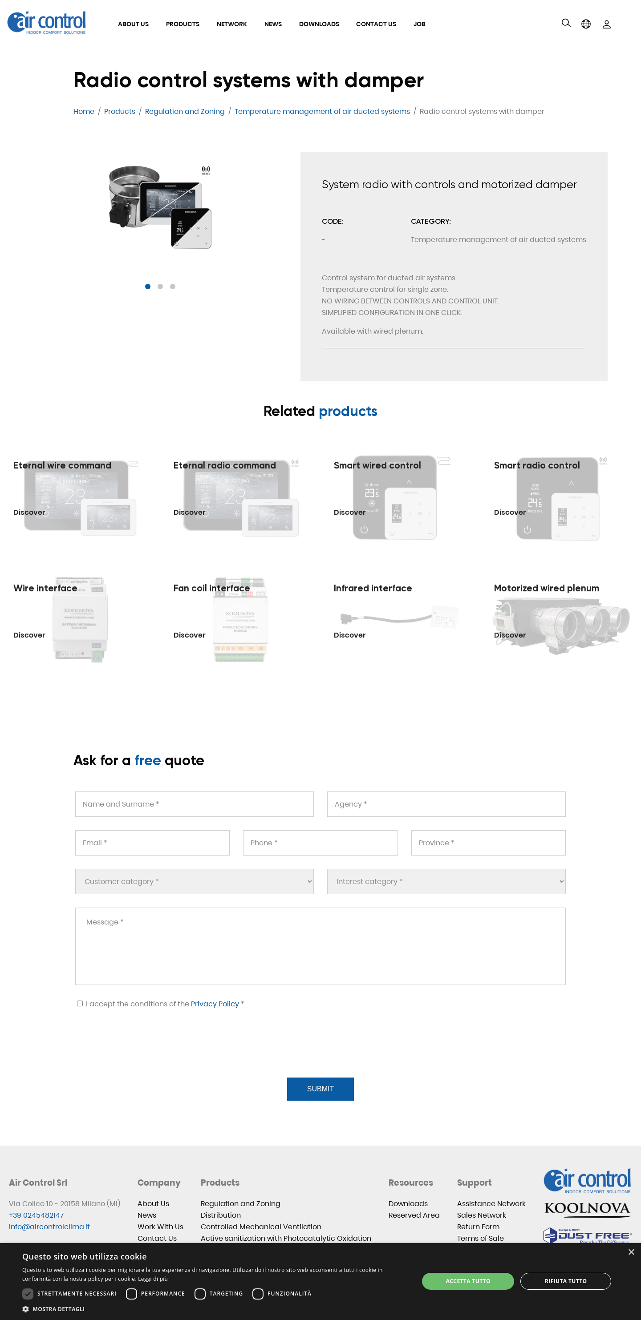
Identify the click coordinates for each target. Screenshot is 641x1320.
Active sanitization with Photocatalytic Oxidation (286, 1238)
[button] (147, 286)
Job (420, 24)
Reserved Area (414, 1215)
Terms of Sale (480, 1238)
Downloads (319, 24)
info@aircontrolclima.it (49, 1227)
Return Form (478, 1227)
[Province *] (488, 843)
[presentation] (142, 1054)
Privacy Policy (215, 1004)
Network (232, 24)
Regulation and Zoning (240, 1204)
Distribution (221, 1215)
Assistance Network (491, 1204)
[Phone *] (320, 843)
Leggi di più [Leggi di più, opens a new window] (153, 1279)
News (273, 24)
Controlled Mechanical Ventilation (261, 1227)
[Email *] (152, 843)
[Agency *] (446, 804)
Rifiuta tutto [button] (566, 1281)
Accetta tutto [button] (468, 1281)
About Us (133, 24)
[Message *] (320, 946)
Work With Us (160, 1227)
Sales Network (481, 1215)
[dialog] (320, 1281)
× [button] (631, 1252)
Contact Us (376, 24)
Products (182, 24)
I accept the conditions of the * (160, 1004)
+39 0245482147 (36, 1215)
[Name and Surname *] (194, 804)
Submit (320, 1089)
